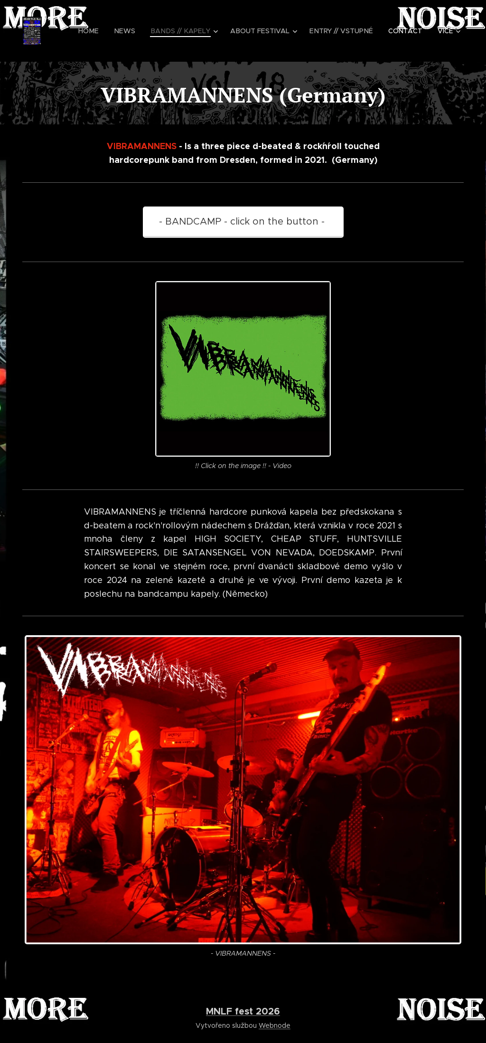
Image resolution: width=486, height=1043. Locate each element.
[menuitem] (98, 31)
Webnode (274, 1025)
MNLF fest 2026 (243, 1011)
